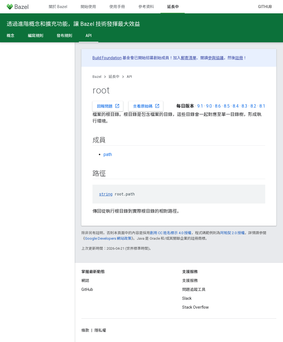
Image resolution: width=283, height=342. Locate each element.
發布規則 (64, 35)
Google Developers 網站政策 (108, 238)
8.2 (253, 106)
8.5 (227, 106)
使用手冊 (117, 6)
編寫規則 (35, 35)
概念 (10, 35)
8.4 (236, 106)
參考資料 (146, 6)
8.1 (262, 106)
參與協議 (216, 58)
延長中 (114, 77)
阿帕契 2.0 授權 (232, 233)
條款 (85, 330)
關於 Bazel (58, 6)
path (108, 154)
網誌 (85, 280)
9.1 (200, 106)
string (105, 194)
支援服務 (190, 280)
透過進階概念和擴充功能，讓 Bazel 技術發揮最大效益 (73, 24)
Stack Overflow (195, 307)
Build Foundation (107, 58)
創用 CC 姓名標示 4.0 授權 (170, 233)
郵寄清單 (188, 58)
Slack (187, 298)
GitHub (265, 6)
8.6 (218, 106)
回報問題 (108, 105)
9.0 (209, 106)
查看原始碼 (146, 105)
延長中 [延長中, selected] (173, 6)
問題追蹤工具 (194, 289)
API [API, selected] (89, 35)
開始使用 (88, 6)
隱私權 (100, 330)
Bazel (96, 77)
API (129, 77)
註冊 (239, 58)
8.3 (244, 106)
